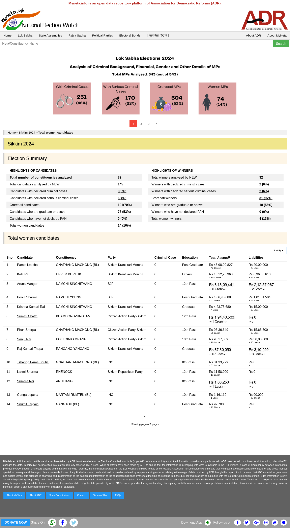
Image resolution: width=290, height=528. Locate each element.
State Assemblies (50, 35)
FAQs (118, 495)
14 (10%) (124, 225)
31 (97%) (265, 198)
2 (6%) (264, 184)
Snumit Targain (27, 404)
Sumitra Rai (25, 381)
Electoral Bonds (129, 35)
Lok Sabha (25, 35)
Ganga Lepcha (27, 394)
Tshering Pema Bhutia (33, 362)
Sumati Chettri (27, 316)
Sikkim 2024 (27, 132)
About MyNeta (277, 35)
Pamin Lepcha (27, 265)
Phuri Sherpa (26, 329)
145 (120, 184)
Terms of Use (100, 495)
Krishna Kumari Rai (31, 306)
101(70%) (125, 205)
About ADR (253, 35)
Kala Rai (23, 274)
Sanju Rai (24, 339)
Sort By (278, 250)
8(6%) (122, 191)
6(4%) (122, 198)
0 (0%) (122, 218)
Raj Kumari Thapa (30, 348)
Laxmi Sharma (27, 371)
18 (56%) (265, 205)
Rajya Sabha (77, 35)
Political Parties (102, 35)
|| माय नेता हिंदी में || (158, 35)
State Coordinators (59, 495)
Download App (191, 522)
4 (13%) (265, 218)
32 (261, 177)
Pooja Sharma (27, 297)
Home (7, 35)
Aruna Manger (27, 283)
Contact (81, 495)
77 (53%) (124, 211)
